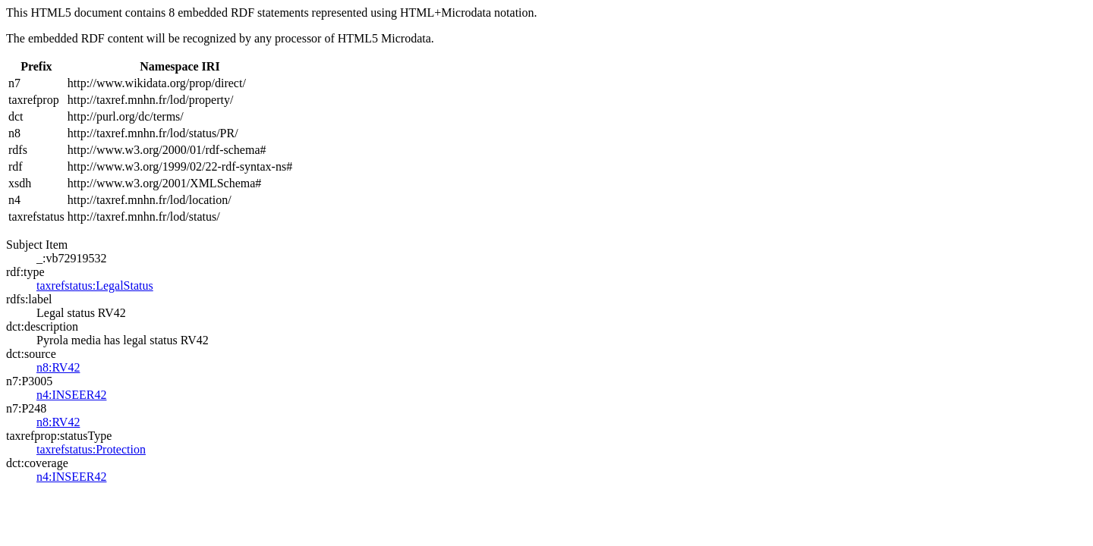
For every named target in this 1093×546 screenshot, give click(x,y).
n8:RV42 (58, 367)
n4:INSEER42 (71, 394)
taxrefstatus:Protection (91, 449)
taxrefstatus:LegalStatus (94, 285)
